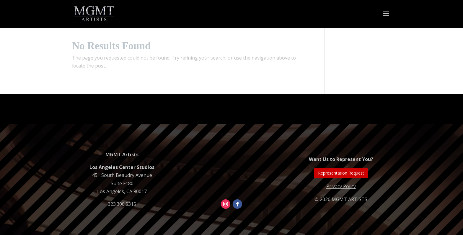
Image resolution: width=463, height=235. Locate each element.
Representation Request (341, 173)
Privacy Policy (341, 186)
